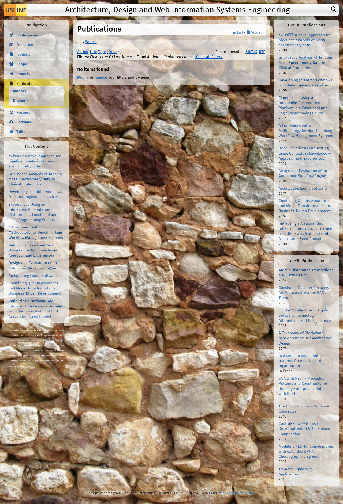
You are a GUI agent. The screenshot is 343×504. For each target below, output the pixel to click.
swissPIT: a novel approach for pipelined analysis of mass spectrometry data (35, 161)
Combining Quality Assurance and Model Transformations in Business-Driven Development (35, 288)
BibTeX (251, 52)
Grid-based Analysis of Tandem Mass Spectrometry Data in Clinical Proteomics (35, 179)
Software (24, 122)
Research (24, 112)
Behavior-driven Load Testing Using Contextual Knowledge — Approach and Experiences (35, 250)
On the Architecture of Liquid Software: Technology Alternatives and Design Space (305, 315)
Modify (83, 77)
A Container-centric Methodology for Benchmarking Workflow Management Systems (36, 232)
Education (24, 45)
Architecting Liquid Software (33, 276)
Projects (23, 74)
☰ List (237, 33)
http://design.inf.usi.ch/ (235, 493)
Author (82, 52)
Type (102, 52)
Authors (19, 91)
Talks (20, 132)
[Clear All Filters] (209, 57)
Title (93, 52)
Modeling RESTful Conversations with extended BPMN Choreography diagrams (306, 452)
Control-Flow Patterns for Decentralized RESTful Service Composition (304, 429)
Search (91, 42)
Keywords (21, 101)
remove (100, 77)
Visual (254, 33)
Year (113, 52)
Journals (23, 54)
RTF (262, 52)
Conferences (27, 35)
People (22, 64)
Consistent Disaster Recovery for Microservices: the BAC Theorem (304, 293)
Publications (27, 84)
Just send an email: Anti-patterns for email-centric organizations (301, 361)
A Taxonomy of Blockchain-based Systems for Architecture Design (306, 338)
